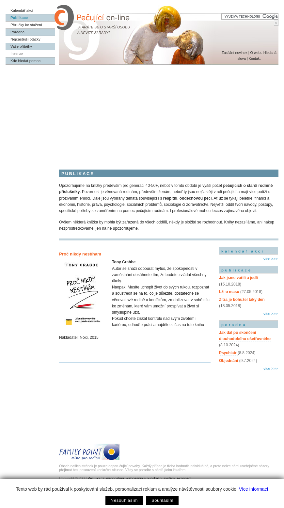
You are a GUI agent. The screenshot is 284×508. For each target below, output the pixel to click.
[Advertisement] (142, 113)
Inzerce (16, 54)
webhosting (115, 478)
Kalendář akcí (21, 10)
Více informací (253, 489)
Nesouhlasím (124, 500)
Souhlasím (162, 500)
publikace (236, 270)
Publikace (19, 18)
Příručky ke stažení (26, 25)
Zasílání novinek (234, 53)
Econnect (184, 478)
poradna (233, 325)
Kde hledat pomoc (25, 61)
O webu (256, 53)
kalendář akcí (242, 251)
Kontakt (255, 58)
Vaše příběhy (21, 46)
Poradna (17, 32)
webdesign (134, 478)
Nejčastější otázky (25, 39)
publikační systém (161, 478)
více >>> (270, 259)
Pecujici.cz (95, 478)
